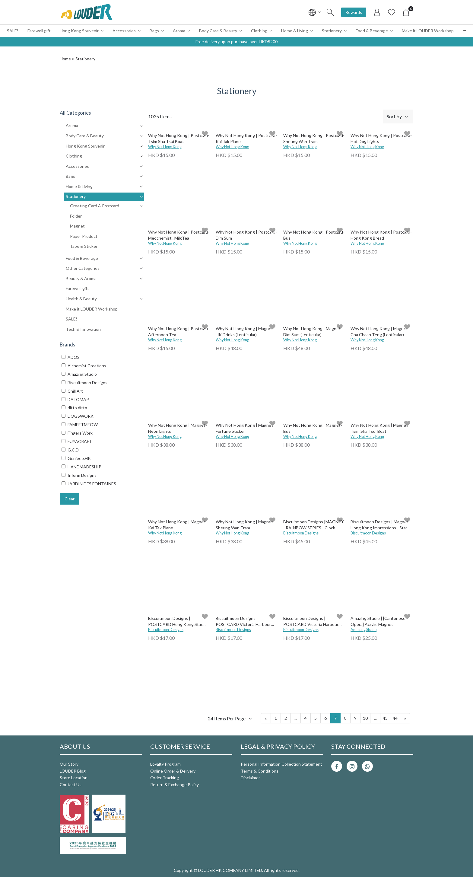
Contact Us (70, 784)
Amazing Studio (363, 629)
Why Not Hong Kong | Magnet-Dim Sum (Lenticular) (312, 331)
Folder (76, 215)
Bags (154, 30)
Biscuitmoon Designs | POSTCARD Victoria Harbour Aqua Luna (310, 621)
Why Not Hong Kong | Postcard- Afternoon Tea (178, 331)
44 (395, 718)
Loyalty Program (165, 764)
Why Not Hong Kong (165, 147)
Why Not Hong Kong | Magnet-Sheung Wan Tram (245, 524)
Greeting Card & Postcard (94, 205)
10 (365, 718)
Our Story (69, 764)
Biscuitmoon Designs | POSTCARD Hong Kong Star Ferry (175, 621)
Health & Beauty (81, 298)
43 (385, 718)
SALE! (12, 30)
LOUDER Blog (73, 770)
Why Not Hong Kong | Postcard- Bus (313, 235)
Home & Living (294, 30)
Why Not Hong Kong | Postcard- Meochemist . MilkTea (178, 235)
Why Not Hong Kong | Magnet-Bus (312, 428)
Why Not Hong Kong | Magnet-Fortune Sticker (245, 428)
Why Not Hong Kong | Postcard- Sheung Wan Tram (313, 138)
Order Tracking (164, 777)
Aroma (179, 30)
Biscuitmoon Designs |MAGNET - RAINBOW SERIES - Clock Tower (313, 525)
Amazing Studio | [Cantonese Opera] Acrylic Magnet (378, 621)
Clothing (259, 30)
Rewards (353, 12)
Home (65, 58)
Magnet (77, 225)
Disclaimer (250, 777)
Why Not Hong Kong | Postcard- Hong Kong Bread (381, 235)
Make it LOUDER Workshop (428, 30)
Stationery (332, 30)
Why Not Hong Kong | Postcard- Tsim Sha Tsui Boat (178, 138)
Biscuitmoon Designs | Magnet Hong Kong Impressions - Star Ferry (379, 525)
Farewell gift (39, 30)
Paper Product (83, 236)
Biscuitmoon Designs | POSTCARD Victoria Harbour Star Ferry (243, 621)
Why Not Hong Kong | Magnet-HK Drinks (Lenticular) (245, 331)
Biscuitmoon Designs (301, 533)
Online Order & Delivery (172, 770)
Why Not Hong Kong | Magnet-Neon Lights (177, 428)
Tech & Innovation (83, 329)
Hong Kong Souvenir (79, 30)
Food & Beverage (372, 30)
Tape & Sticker (83, 246)
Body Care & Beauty (218, 30)
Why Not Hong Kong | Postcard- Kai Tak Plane (246, 138)
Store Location (73, 777)
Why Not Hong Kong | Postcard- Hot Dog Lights (381, 138)
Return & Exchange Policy (174, 784)
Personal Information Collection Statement (281, 764)
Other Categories (83, 268)
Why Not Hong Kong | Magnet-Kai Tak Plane (177, 524)
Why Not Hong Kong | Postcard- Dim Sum (246, 235)
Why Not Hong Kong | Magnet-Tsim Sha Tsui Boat (380, 428)
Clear (70, 498)
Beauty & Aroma (81, 278)
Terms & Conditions (259, 770)
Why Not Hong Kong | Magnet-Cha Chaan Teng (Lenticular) (380, 331)
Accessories (124, 30)
